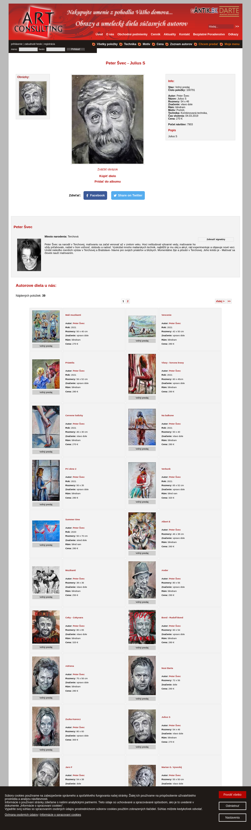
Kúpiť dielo (107, 176)
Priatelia (69, 362)
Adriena (69, 666)
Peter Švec (78, 323)
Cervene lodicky (74, 415)
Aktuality (170, 34)
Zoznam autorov (181, 44)
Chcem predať (208, 44)
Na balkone (168, 415)
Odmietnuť (232, 806)
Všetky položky (107, 44)
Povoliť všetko (232, 794)
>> (229, 301)
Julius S (166, 717)
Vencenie (167, 315)
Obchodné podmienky (132, 34)
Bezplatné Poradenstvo (209, 34)
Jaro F (68, 767)
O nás (110, 34)
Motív (146, 44)
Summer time (72, 519)
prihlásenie (16, 44)
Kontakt (184, 34)
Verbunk (166, 469)
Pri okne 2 (70, 469)
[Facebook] (95, 195)
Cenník (155, 34)
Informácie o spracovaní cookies (60, 814)
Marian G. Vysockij (172, 767)
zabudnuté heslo (33, 44)
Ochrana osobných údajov (21, 814)
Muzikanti (70, 570)
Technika (130, 44)
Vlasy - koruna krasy (173, 362)
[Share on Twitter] (128, 195)
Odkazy (233, 34)
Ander (165, 570)
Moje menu (232, 44)
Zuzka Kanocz (73, 719)
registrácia (49, 44)
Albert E (166, 521)
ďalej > (220, 301)
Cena (160, 44)
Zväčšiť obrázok (108, 169)
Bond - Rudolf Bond (172, 617)
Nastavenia (232, 817)
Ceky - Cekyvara (74, 617)
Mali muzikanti (73, 315)
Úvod (99, 34)
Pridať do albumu (107, 181)
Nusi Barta (167, 668)
